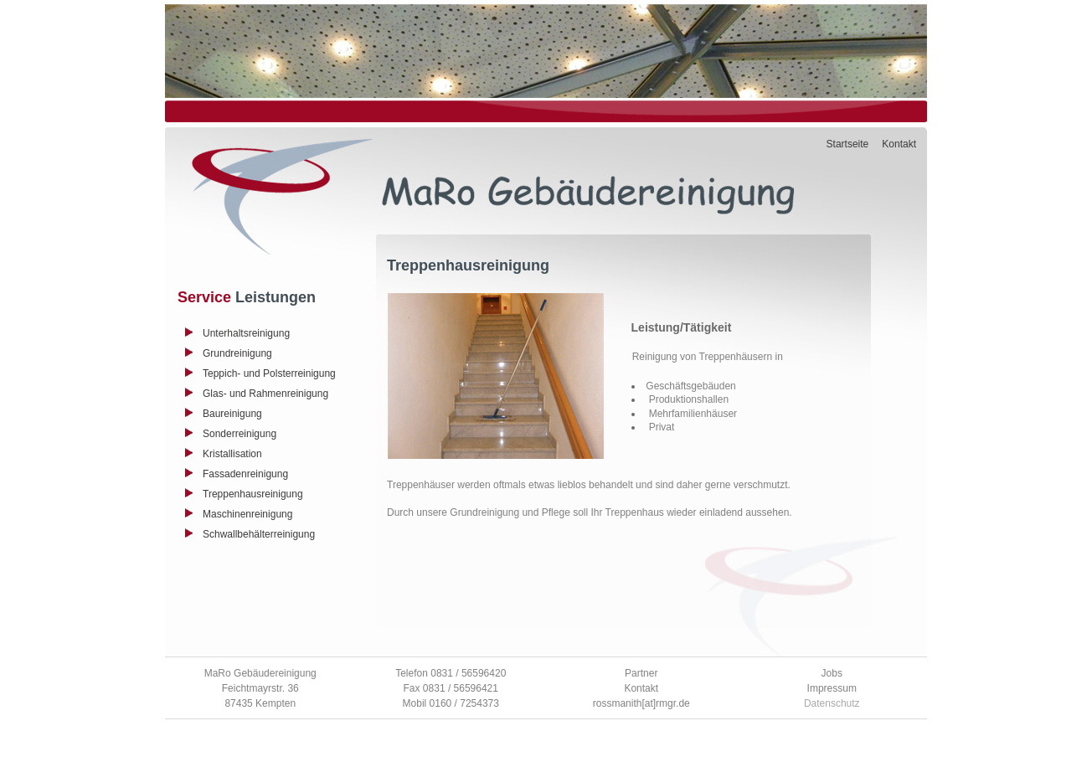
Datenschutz (832, 703)
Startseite (848, 144)
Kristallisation (232, 454)
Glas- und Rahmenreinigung (265, 393)
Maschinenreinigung (247, 514)
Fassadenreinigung (245, 474)
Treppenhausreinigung (253, 494)
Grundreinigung (237, 353)
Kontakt (899, 144)
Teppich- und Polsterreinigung (269, 373)
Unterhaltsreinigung (246, 333)
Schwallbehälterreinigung (259, 534)
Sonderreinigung (239, 434)
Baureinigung (232, 414)
